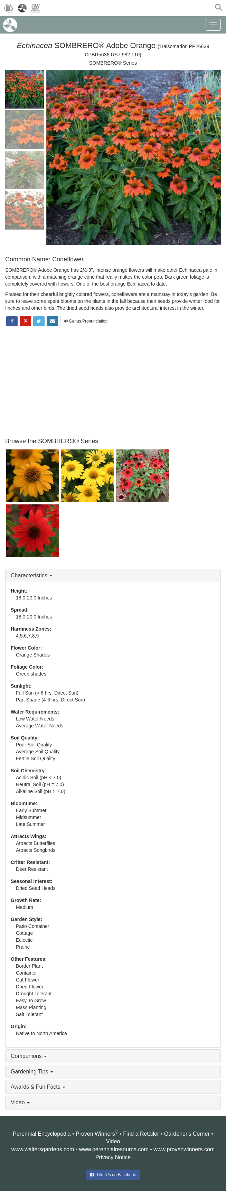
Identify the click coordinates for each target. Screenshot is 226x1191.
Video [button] (20, 1102)
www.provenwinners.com (184, 1149)
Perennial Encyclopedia (41, 1134)
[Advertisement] (113, 382)
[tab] (113, 575)
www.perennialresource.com (114, 1149)
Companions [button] (29, 1056)
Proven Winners (95, 1134)
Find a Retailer (141, 1134)
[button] (218, 7)
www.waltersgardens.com (42, 1149)
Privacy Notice (113, 1157)
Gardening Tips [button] (32, 1071)
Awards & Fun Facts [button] (38, 1087)
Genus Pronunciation (85, 321)
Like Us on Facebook (113, 1174)
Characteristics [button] (31, 575)
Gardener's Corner (187, 1134)
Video (113, 1141)
